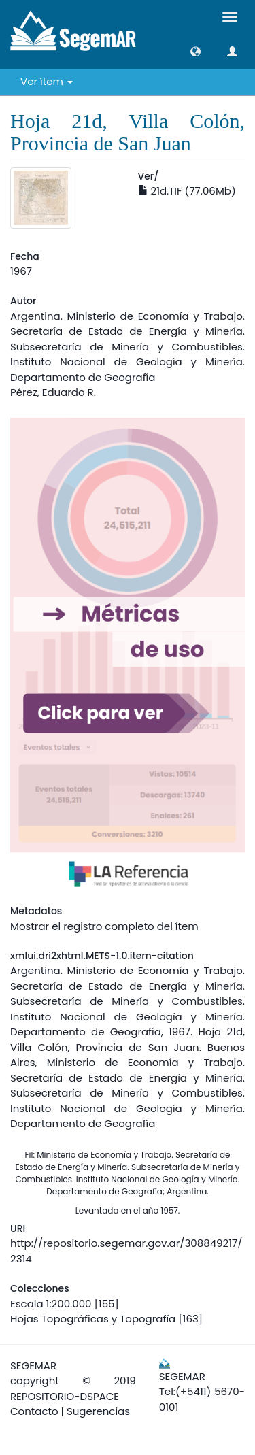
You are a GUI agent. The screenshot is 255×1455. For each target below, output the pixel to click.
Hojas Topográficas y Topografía (92, 1318)
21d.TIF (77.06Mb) (187, 191)
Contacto (34, 1411)
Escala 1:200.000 (50, 1304)
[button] (195, 51)
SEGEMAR (33, 1365)
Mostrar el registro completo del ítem (104, 926)
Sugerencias (98, 1411)
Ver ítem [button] (46, 81)
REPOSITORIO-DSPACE (64, 1396)
